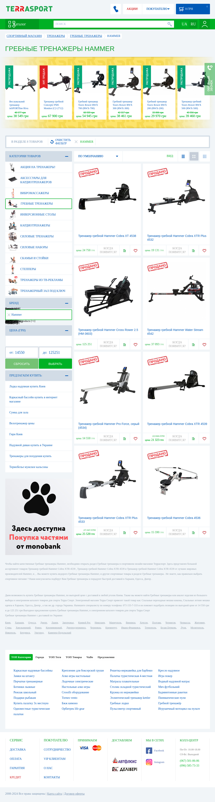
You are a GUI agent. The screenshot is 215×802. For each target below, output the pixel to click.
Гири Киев (16, 434)
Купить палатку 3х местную (31, 703)
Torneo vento (69, 697)
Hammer (15, 314)
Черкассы (185, 622)
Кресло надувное (169, 670)
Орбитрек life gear (73, 708)
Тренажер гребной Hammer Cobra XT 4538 (107, 236)
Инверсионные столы (32, 214)
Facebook (155, 750)
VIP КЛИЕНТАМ (55, 758)
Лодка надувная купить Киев (27, 386)
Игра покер (165, 676)
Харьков (19, 622)
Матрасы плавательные (124, 681)
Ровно (38, 627)
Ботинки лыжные (24, 686)
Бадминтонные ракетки (172, 692)
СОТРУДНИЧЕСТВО (57, 749)
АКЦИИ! (132, 8)
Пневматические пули (172, 697)
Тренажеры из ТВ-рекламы (35, 280)
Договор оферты (74, 793)
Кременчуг (111, 627)
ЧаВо (90, 657)
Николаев (100, 622)
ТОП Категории (21, 657)
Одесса (32, 622)
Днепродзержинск (76, 627)
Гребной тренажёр (169, 703)
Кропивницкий (54, 627)
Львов (54, 622)
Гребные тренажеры (30, 204)
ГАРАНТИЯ (17, 768)
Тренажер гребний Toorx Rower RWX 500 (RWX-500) (191, 105)
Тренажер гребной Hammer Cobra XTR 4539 (177, 424)
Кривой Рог (84, 622)
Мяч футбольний (169, 686)
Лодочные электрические (77, 681)
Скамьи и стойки (28, 258)
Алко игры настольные (76, 676)
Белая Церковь (168, 627)
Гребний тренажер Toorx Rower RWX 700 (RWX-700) (88, 105)
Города (39, 657)
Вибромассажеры (28, 193)
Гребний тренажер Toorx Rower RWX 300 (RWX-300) (122, 105)
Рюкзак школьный (25, 692)
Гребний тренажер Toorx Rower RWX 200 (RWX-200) (157, 105)
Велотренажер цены (21, 423)
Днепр (43, 622)
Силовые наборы (28, 247)
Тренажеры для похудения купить (30, 456)
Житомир (200, 622)
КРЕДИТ (15, 777)
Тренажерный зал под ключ (36, 291)
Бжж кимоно (70, 703)
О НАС (48, 768)
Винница (130, 622)
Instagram (155, 762)
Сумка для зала (18, 412)
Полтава (156, 622)
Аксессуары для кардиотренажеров (30, 178)
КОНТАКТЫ (52, 777)
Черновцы (95, 627)
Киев (7, 622)
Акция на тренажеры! (31, 167)
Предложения (106, 657)
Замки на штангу (24, 676)
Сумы (8, 627)
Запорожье (68, 622)
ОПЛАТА (16, 758)
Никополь (10, 632)
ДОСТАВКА (18, 749)
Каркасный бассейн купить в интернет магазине (33, 399)
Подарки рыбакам (25, 697)
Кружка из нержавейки (124, 692)
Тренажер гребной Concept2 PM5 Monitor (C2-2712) (54, 105)
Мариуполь (115, 622)
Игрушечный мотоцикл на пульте (179, 708)
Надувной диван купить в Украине (30, 445)
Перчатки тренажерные (28, 681)
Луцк (183, 627)
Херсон (144, 622)
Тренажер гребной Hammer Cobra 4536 (174, 518)
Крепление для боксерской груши (83, 670)
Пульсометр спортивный (125, 708)
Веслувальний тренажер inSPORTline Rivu (18, 105)
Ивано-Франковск (130, 627)
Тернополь (150, 627)
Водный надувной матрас (174, 681)
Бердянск (25, 632)
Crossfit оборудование (75, 692)
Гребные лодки (119, 703)
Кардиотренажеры (29, 225)
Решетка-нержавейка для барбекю (131, 670)
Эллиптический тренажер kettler (130, 697)
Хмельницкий (23, 627)
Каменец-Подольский (59, 632)
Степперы (22, 269)
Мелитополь (197, 627)
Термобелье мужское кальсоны (28, 467)
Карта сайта (54, 793)
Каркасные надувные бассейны (33, 670)
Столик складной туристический (130, 686)
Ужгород (39, 632)
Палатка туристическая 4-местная (131, 676)
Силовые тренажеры (31, 236)
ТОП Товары (74, 657)
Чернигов (170, 622)
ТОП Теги (55, 657)
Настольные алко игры (76, 686)
